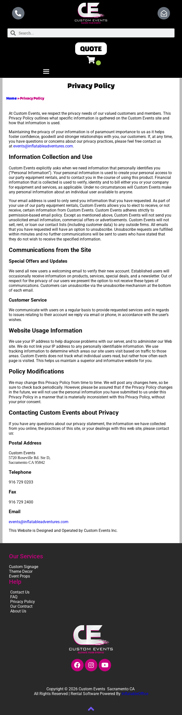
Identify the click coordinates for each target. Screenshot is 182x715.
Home (11, 98)
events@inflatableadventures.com (43, 146)
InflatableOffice (135, 693)
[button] (91, 48)
